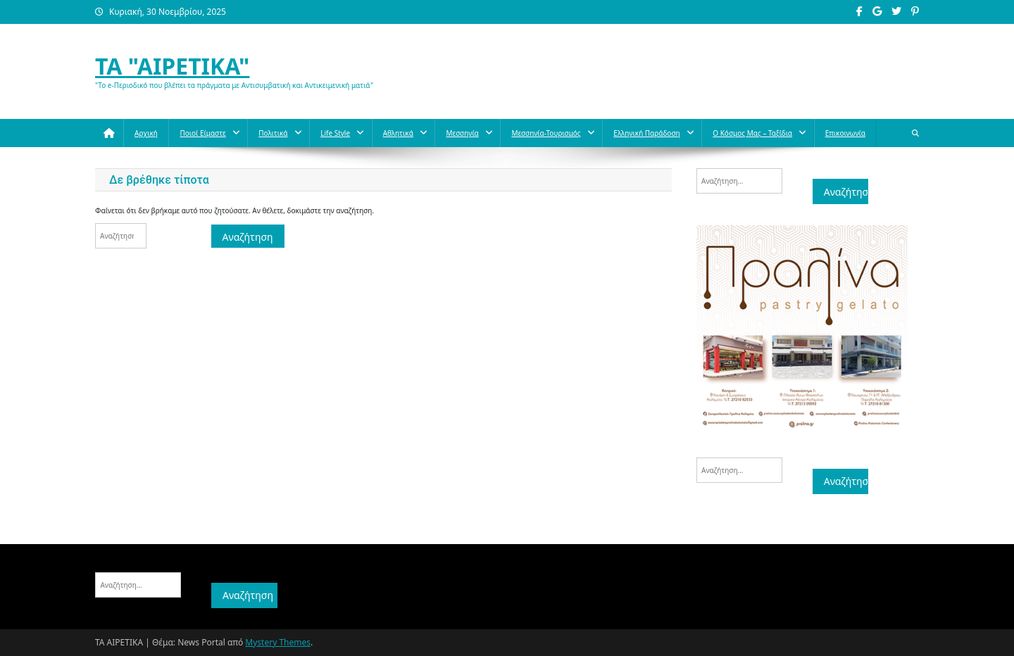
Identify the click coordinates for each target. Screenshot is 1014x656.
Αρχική (146, 133)
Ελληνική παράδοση (646, 133)
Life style (335, 133)
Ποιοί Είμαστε (202, 133)
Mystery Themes (278, 642)
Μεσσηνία (462, 133)
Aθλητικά (398, 133)
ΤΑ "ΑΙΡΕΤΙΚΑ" (172, 66)
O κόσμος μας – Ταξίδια (752, 133)
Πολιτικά (272, 133)
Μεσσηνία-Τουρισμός (545, 133)
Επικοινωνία (845, 133)
